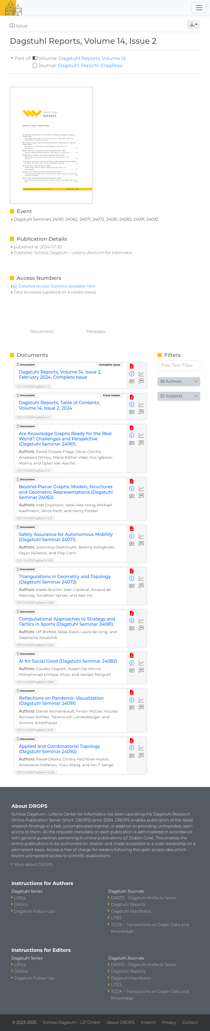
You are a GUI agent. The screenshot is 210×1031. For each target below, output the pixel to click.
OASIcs (21, 904)
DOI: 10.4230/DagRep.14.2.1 (34, 470)
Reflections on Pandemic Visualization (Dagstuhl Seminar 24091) (61, 701)
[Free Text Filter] (179, 365)
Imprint (148, 1022)
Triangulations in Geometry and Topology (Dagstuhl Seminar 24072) (65, 579)
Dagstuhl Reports (128, 904)
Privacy (169, 1022)
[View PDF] (132, 366)
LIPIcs (20, 897)
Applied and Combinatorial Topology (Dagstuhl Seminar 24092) (59, 749)
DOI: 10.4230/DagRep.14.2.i (33, 417)
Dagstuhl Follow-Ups (34, 911)
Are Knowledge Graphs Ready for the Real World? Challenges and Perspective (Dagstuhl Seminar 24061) (65, 439)
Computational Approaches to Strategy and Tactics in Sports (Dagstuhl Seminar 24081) (67, 621)
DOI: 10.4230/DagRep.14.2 (33, 386)
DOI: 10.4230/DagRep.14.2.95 (35, 560)
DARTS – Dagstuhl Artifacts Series (143, 897)
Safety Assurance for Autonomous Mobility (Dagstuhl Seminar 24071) (66, 537)
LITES (116, 917)
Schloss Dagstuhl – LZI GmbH (71, 1022)
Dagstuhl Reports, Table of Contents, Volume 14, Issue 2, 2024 (59, 405)
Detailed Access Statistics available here (54, 286)
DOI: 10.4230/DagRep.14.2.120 (35, 602)
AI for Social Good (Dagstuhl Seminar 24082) (68, 661)
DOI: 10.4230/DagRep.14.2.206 (35, 772)
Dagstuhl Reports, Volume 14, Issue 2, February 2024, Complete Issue (60, 374)
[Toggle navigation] (199, 7)
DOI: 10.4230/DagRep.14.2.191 (35, 729)
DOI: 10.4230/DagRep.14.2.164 (35, 645)
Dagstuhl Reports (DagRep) (90, 65)
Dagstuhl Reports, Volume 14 (92, 58)
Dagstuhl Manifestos (131, 911)
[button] (193, 24)
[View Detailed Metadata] (132, 374)
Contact (190, 1022)
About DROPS (120, 1022)
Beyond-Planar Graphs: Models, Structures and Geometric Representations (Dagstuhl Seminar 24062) (66, 492)
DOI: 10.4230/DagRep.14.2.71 (34, 518)
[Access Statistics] (141, 374)
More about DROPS (33, 864)
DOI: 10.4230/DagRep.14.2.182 (35, 681)
